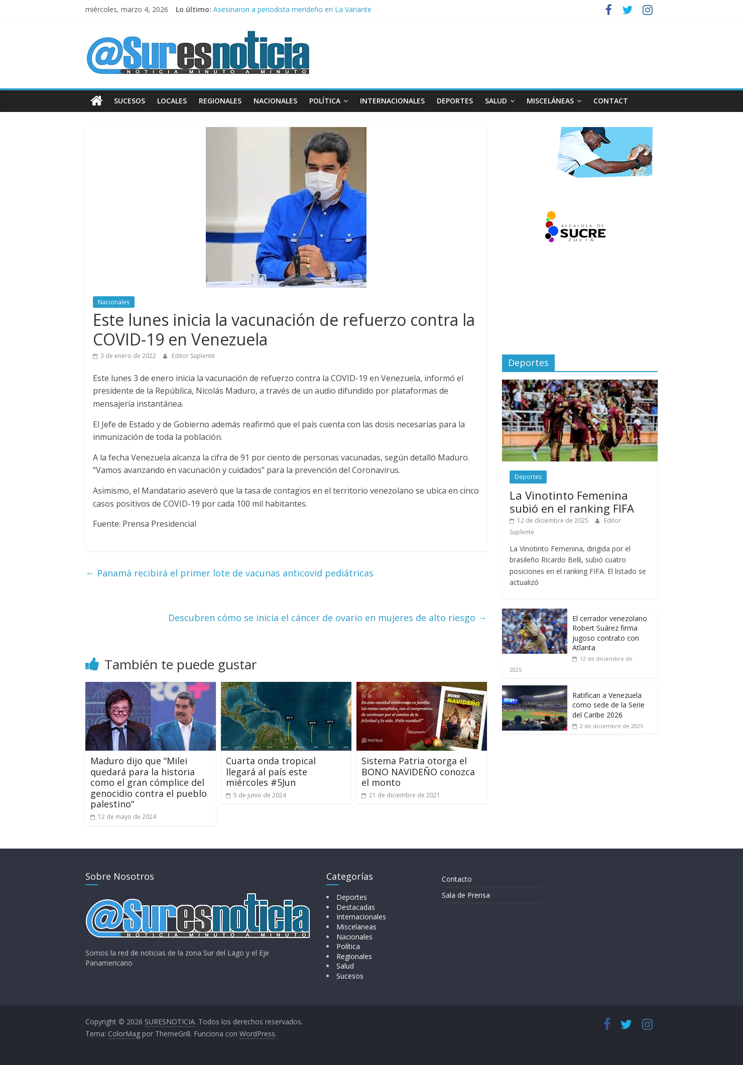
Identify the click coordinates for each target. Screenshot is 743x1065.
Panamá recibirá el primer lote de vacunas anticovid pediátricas (229, 573)
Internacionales (392, 100)
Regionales (220, 100)
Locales (172, 100)
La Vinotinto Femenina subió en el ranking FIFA (572, 502)
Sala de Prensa (466, 895)
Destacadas (355, 907)
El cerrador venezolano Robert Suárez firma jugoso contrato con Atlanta (609, 633)
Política (324, 100)
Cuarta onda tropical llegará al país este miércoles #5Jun (271, 771)
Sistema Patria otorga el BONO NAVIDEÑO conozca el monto (418, 771)
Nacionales (275, 100)
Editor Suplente (193, 355)
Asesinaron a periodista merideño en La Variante (292, 9)
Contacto (457, 879)
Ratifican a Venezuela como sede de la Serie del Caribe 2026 (608, 705)
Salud (496, 100)
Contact (610, 100)
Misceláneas (550, 100)
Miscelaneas (356, 926)
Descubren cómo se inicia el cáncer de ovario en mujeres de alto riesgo (327, 617)
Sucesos (129, 100)
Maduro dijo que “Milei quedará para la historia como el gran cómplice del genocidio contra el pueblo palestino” (148, 782)
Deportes (455, 100)
